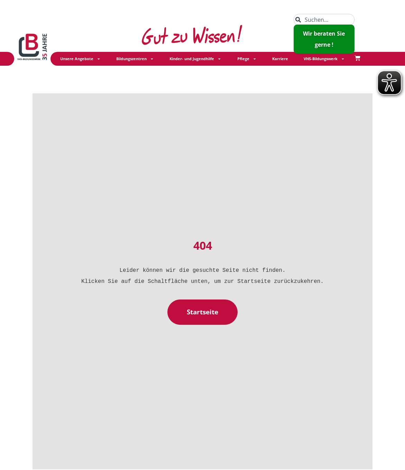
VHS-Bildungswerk (324, 59)
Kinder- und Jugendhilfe (195, 59)
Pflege (247, 59)
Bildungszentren (135, 59)
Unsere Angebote (80, 59)
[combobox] (324, 20)
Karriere (280, 58)
